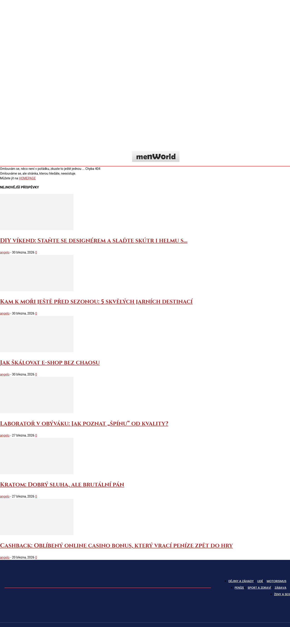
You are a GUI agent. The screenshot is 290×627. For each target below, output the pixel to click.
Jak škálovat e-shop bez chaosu (50, 363)
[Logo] (155, 156)
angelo (5, 252)
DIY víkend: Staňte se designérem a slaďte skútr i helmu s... (93, 241)
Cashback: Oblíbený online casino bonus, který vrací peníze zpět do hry (116, 546)
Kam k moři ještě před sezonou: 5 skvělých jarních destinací (96, 302)
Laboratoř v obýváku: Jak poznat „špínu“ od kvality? (84, 424)
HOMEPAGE (27, 178)
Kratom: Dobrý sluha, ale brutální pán (62, 485)
